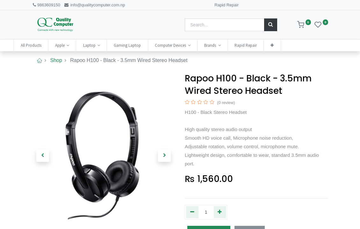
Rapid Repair (226, 5)
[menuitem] (49, 45)
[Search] (270, 24)
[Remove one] (192, 212)
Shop (56, 60)
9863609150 (46, 5)
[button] (290, 45)
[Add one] (220, 212)
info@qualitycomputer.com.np (94, 5)
